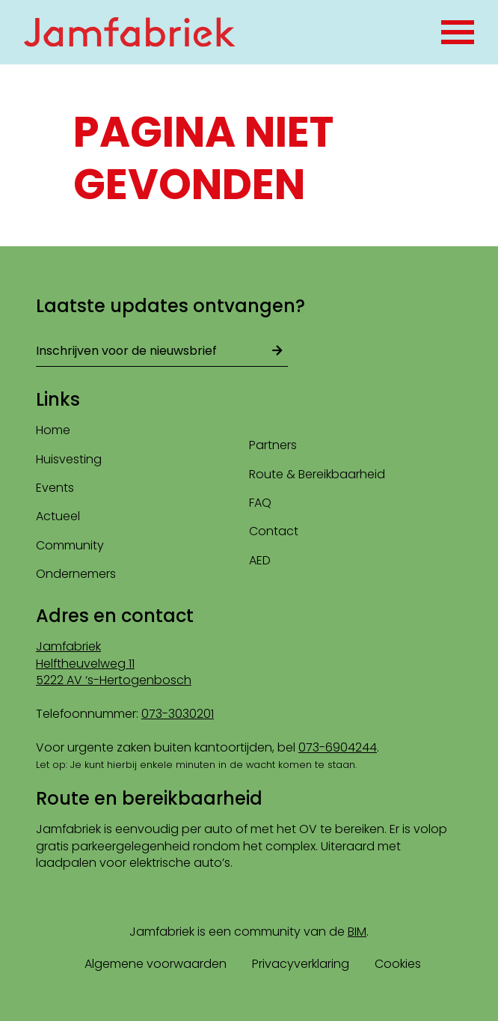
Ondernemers (76, 573)
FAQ (260, 502)
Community (70, 545)
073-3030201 (177, 713)
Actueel (58, 516)
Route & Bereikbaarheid (317, 474)
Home (53, 430)
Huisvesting (69, 459)
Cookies (398, 963)
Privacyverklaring (300, 963)
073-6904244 (337, 747)
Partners (273, 445)
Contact (273, 531)
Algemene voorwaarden (155, 963)
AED (260, 560)
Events (55, 487)
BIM (357, 931)
